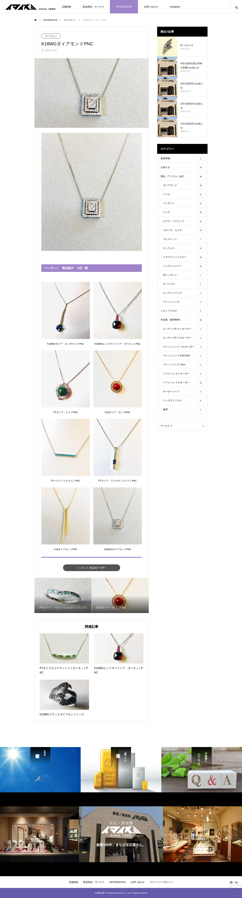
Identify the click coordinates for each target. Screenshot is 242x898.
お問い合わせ (151, 6)
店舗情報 (66, 6)
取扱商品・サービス (93, 6)
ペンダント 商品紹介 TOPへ (92, 567)
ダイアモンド (51, 36)
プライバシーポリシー (161, 882)
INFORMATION (124, 6)
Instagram (175, 6)
